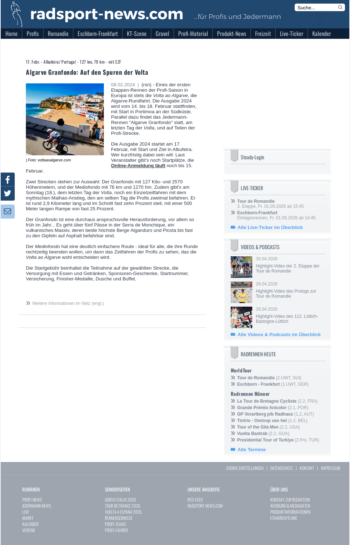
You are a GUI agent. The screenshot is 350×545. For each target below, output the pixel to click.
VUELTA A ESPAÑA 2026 (123, 512)
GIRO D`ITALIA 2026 (120, 499)
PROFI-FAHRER (116, 530)
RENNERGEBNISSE (119, 518)
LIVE (25, 512)
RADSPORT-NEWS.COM (205, 506)
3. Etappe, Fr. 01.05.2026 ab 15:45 (270, 204)
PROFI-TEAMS (115, 524)
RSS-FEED (195, 499)
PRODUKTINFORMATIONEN (290, 512)
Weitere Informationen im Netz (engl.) (68, 303)
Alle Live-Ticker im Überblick (270, 227)
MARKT (27, 518)
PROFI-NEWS (32, 499)
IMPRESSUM (330, 468)
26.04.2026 (290, 315)
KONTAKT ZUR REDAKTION (290, 499)
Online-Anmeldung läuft (138, 165)
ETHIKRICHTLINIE (283, 518)
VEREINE (28, 530)
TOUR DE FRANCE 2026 (122, 506)
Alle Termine (252, 449)
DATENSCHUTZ (281, 468)
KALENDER (30, 524)
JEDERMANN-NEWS (36, 506)
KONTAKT (307, 468)
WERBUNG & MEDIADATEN (290, 506)
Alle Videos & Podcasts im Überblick (279, 334)
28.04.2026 (290, 290)
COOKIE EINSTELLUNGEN (244, 468)
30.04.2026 (290, 265)
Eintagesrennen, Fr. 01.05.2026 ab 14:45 (276, 215)
